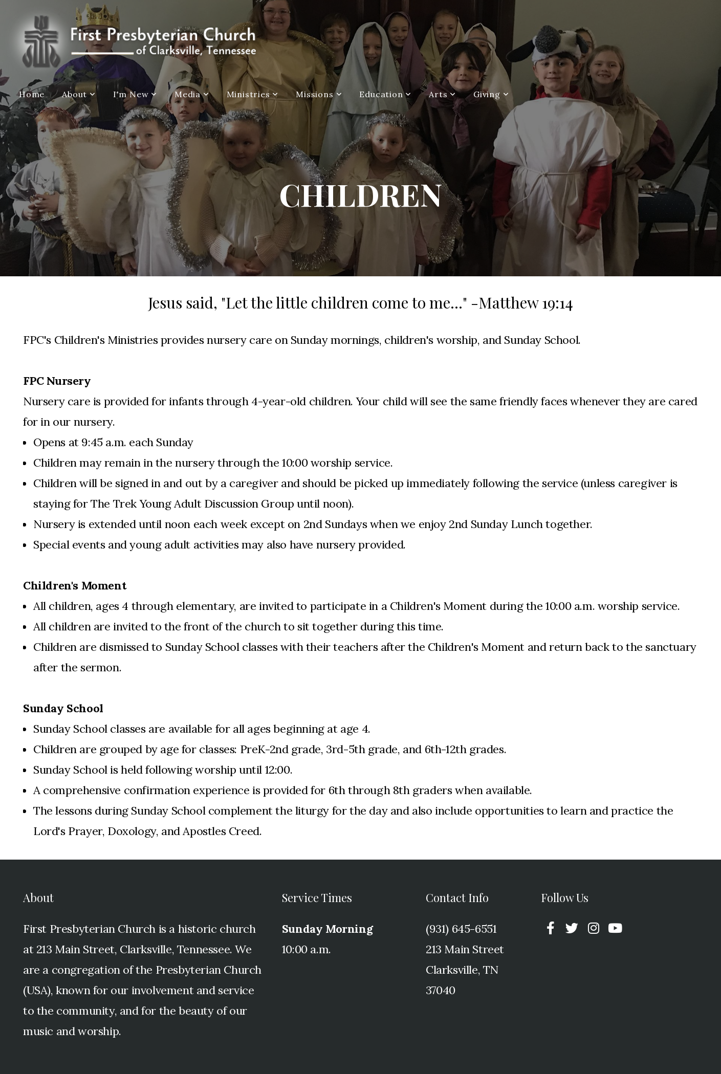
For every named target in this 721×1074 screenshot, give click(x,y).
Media (191, 94)
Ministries (253, 94)
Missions (319, 94)
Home (32, 94)
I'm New (135, 94)
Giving (491, 94)
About (79, 94)
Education (385, 94)
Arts (442, 94)
